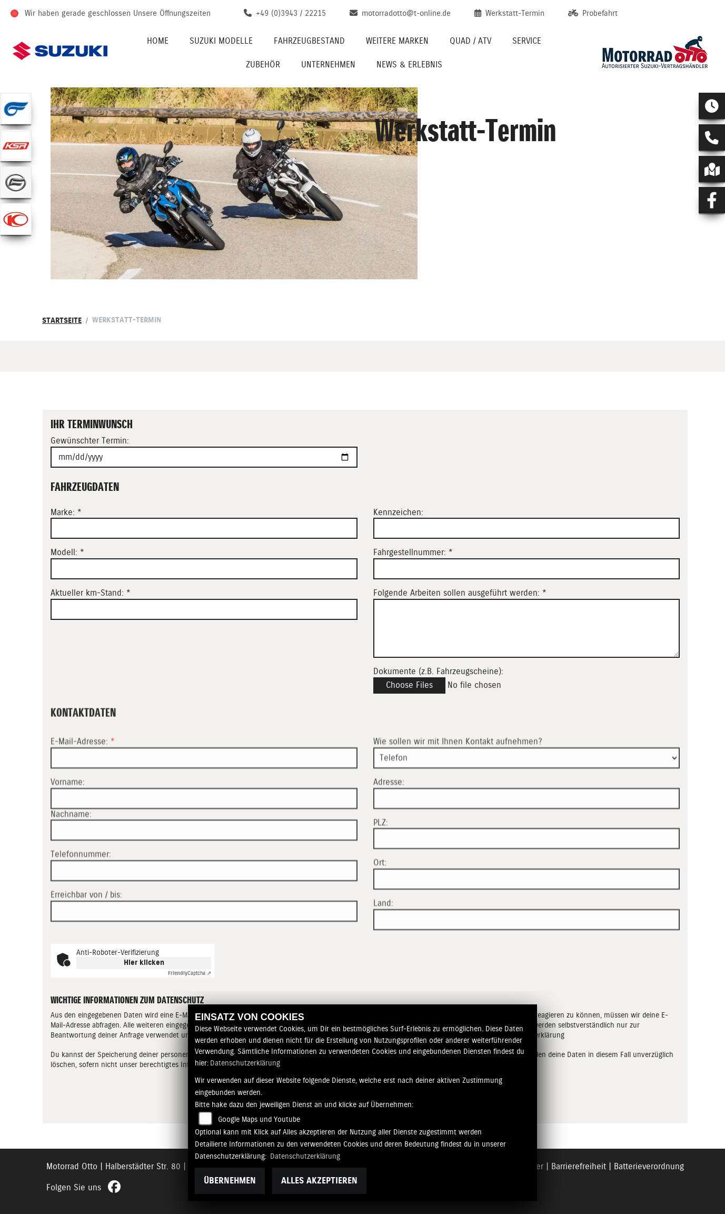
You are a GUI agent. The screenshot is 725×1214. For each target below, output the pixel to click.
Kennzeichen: (398, 512)
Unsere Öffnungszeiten (172, 13)
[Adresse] (526, 834)
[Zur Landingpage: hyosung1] (16, 108)
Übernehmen (230, 1181)
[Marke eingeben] (204, 528)
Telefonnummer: (81, 891)
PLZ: (380, 859)
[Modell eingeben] (204, 568)
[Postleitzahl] (526, 875)
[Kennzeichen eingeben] (526, 528)
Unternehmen (328, 65)
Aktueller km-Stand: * (91, 593)
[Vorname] (204, 834)
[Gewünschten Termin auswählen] (204, 457)
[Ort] (526, 915)
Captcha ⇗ (189, 973)
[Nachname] (204, 866)
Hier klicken (144, 962)
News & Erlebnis (409, 65)
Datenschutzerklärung (245, 1063)
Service (526, 41)
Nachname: (71, 850)
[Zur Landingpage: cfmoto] (16, 182)
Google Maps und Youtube (259, 1119)
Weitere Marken (397, 41)
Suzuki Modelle (221, 41)
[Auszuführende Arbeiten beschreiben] (526, 628)
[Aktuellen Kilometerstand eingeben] (204, 609)
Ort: (379, 899)
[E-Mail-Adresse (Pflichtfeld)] (204, 794)
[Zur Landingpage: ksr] (16, 145)
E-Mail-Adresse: (83, 778)
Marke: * (66, 512)
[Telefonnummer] (204, 907)
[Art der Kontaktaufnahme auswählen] (526, 794)
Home (157, 41)
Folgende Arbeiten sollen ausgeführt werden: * (460, 593)
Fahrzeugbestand (309, 41)
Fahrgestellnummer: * (413, 553)
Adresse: (388, 819)
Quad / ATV (470, 41)
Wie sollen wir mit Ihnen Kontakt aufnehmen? (457, 778)
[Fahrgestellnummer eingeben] (526, 568)
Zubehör (263, 65)
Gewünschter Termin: (90, 441)
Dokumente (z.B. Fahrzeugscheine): (438, 671)
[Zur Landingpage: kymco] (16, 219)
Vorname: (68, 819)
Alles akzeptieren (319, 1181)
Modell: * (67, 553)
